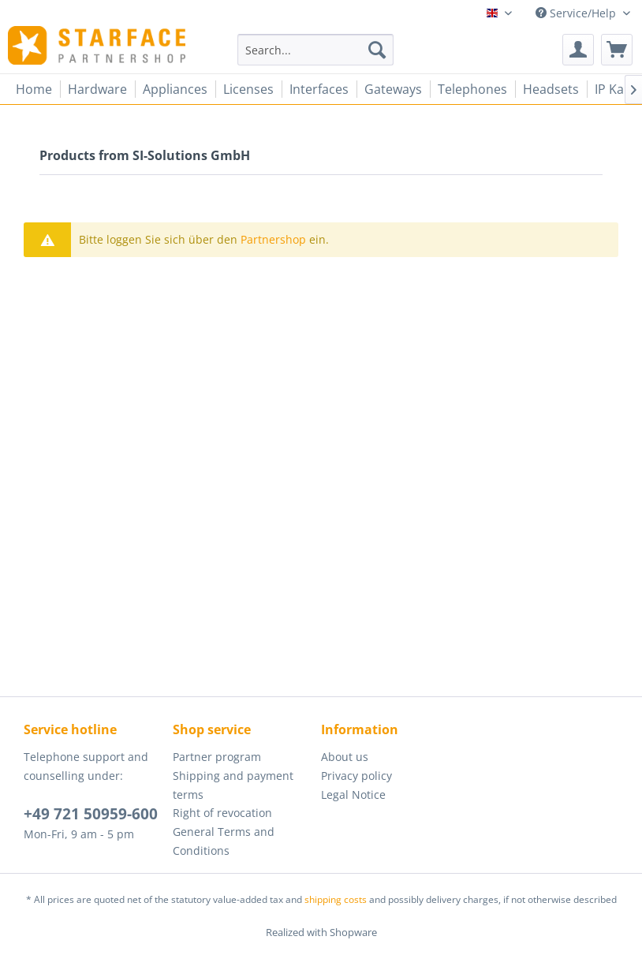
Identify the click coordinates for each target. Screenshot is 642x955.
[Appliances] (175, 89)
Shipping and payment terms (233, 785)
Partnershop (273, 239)
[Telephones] (472, 89)
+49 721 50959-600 (91, 814)
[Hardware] (97, 89)
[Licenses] (248, 89)
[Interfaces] (319, 89)
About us (344, 756)
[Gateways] (393, 89)
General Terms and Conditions (223, 841)
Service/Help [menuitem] (577, 13)
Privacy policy (356, 775)
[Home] (34, 89)
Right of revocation (222, 812)
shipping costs (335, 899)
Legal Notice (353, 794)
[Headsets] (551, 89)
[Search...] (315, 49)
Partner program (217, 756)
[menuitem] (315, 49)
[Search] (377, 50)
